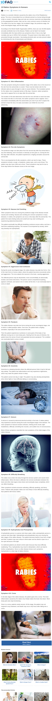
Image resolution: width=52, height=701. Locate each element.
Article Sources (47, 10)
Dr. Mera (19, 10)
